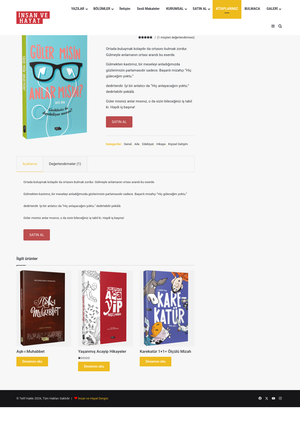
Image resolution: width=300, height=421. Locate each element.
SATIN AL (200, 9)
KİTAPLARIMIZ (227, 9)
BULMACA (252, 9)
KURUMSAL (175, 9)
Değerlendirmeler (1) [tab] (65, 164)
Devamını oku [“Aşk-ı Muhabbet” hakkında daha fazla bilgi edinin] (32, 361)
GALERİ (272, 9)
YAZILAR (77, 9)
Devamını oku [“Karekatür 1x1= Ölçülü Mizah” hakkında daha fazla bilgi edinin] (155, 361)
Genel (128, 144)
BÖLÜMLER (102, 9)
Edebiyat (148, 144)
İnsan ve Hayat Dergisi (93, 398)
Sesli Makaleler (148, 9)
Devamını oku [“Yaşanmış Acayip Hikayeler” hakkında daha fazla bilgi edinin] (94, 366)
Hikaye (160, 144)
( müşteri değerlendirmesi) (176, 37)
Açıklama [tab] (29, 164)
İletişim (124, 9)
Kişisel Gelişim (178, 144)
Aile (136, 144)
